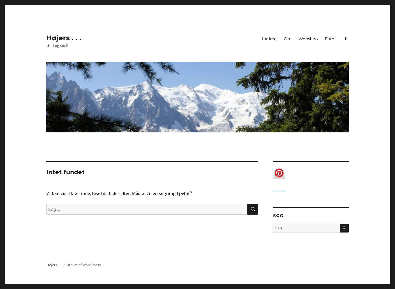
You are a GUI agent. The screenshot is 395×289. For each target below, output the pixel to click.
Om (287, 39)
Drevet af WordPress (84, 265)
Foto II (331, 39)
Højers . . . (63, 38)
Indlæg (269, 39)
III (347, 39)
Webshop (308, 39)
